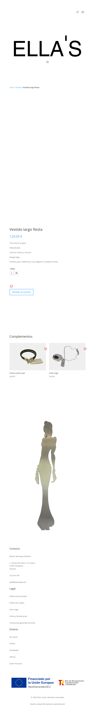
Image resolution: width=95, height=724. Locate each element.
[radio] (12, 273)
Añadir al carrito (21, 292)
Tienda (18, 87)
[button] (11, 286)
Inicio (12, 87)
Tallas (12, 269)
